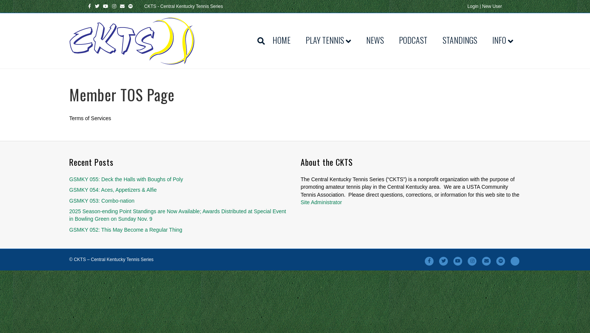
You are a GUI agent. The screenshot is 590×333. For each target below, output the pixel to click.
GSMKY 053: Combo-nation (101, 201)
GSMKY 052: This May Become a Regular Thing (125, 230)
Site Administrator (321, 202)
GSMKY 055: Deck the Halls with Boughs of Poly (126, 179)
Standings (459, 40)
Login (472, 6)
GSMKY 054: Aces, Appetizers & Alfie (113, 190)
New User (492, 6)
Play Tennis (325, 40)
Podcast (413, 40)
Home (281, 40)
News (375, 40)
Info (499, 40)
